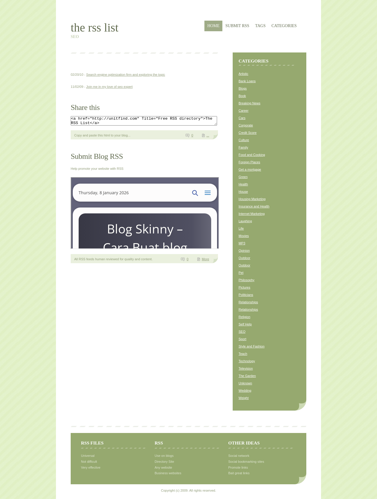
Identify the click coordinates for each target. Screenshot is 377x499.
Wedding (245, 390)
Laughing (245, 221)
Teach (243, 353)
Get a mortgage (250, 169)
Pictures (244, 287)
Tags (260, 26)
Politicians (246, 295)
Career (244, 110)
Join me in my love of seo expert (109, 86)
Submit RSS (237, 26)
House (243, 191)
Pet (241, 272)
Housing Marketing (252, 199)
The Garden (247, 376)
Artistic (243, 73)
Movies (244, 236)
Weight (244, 398)
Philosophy (246, 280)
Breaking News (249, 103)
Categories (284, 26)
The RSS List (94, 27)
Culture (244, 140)
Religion (244, 317)
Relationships (248, 302)
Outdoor (244, 258)
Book (242, 96)
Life (241, 228)
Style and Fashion (251, 346)
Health (243, 184)
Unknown (245, 383)
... (207, 137)
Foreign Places (249, 162)
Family (243, 147)
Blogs (243, 88)
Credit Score (248, 132)
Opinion (244, 250)
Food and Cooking (252, 155)
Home (213, 26)
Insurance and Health (254, 206)
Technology (247, 361)
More (205, 261)
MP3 (242, 243)
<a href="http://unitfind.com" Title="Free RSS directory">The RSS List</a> (153, 121)
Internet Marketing (252, 213)
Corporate (246, 125)
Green (243, 177)
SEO (242, 331)
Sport (242, 339)
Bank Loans (247, 81)
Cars (242, 118)
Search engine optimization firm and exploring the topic (125, 74)
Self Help (245, 324)
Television (246, 368)
